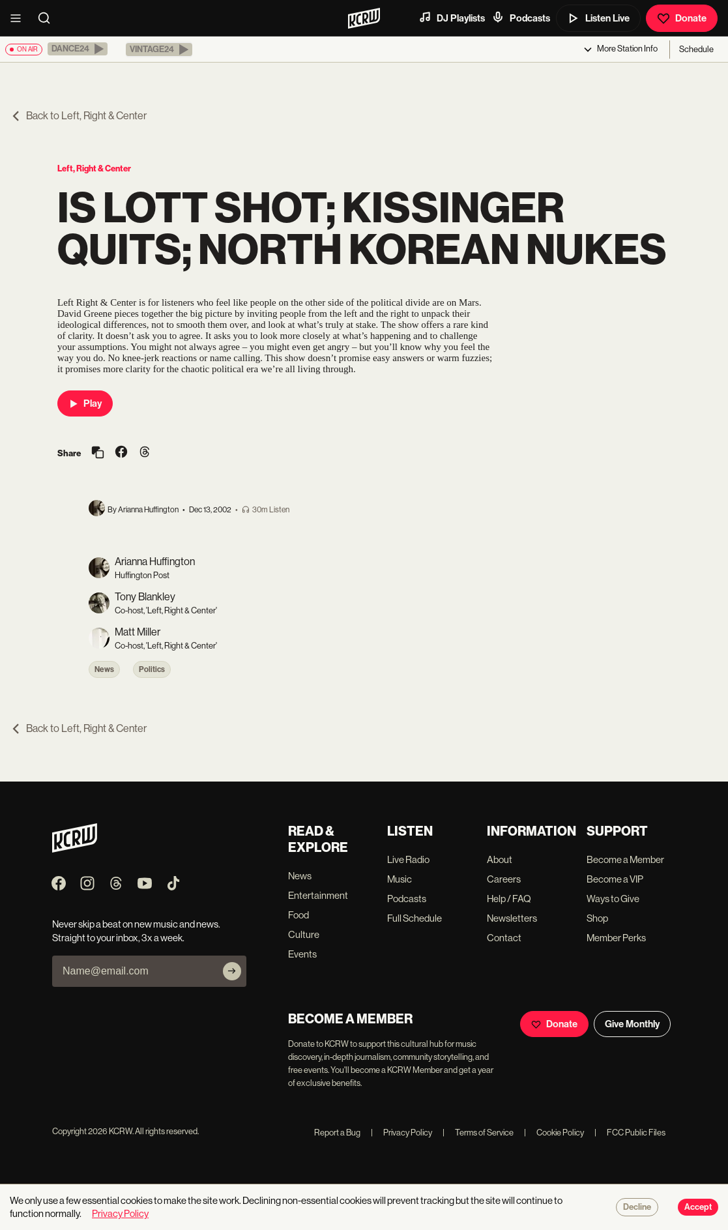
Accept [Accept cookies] (698, 1207)
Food (298, 914)
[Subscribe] (232, 971)
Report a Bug (337, 1132)
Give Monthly (632, 1024)
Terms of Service (478, 1132)
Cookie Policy (554, 1132)
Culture (303, 934)
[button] (78, 48)
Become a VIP (615, 879)
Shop (597, 918)
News (104, 669)
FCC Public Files (629, 1132)
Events (302, 953)
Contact (504, 937)
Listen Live (598, 18)
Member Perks (616, 937)
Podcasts (520, 17)
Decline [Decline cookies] (637, 1207)
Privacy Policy (401, 1132)
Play (85, 403)
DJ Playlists (451, 17)
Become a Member (625, 859)
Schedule (696, 49)
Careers (504, 879)
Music (399, 879)
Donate (681, 18)
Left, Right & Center (94, 168)
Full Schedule (414, 918)
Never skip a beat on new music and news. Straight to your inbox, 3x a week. (136, 930)
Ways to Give (613, 898)
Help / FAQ (509, 898)
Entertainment (318, 895)
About (499, 859)
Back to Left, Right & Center (78, 116)
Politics (152, 669)
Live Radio (408, 859)
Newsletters (512, 918)
